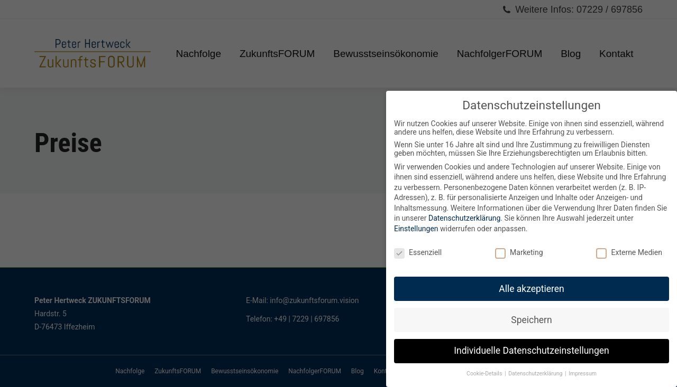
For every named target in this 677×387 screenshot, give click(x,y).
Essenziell (418, 252)
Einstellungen (416, 228)
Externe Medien (629, 252)
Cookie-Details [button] (485, 373)
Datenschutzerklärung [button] (536, 373)
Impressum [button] (583, 373)
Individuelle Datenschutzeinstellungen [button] (531, 350)
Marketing (519, 252)
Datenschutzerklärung (464, 218)
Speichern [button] (531, 320)
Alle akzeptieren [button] (531, 289)
